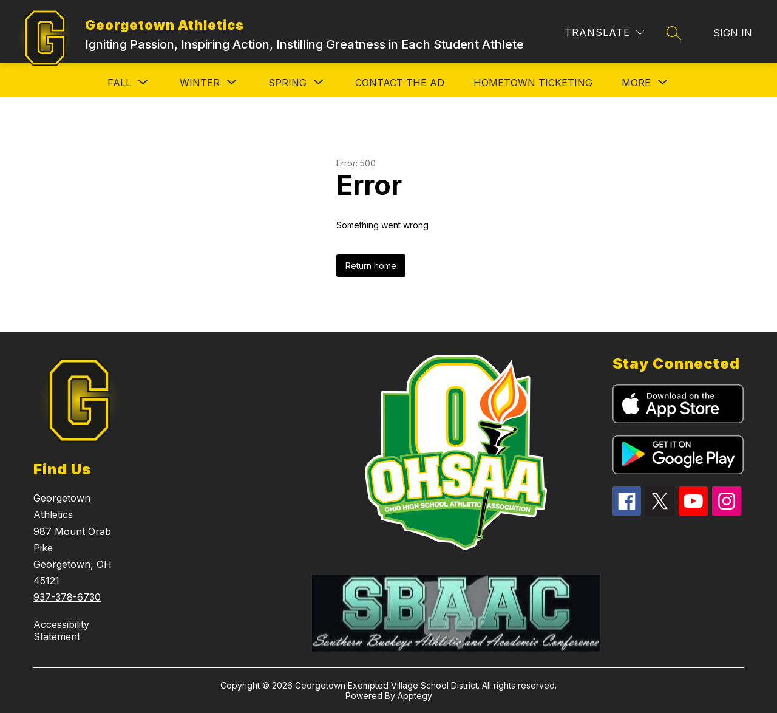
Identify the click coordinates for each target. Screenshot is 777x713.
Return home (370, 266)
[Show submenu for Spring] (287, 82)
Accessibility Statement (61, 630)
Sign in (732, 33)
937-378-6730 (67, 597)
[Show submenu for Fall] (119, 82)
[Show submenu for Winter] (200, 82)
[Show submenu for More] (636, 82)
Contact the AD (399, 83)
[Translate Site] (604, 32)
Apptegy (415, 696)
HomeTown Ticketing (532, 83)
